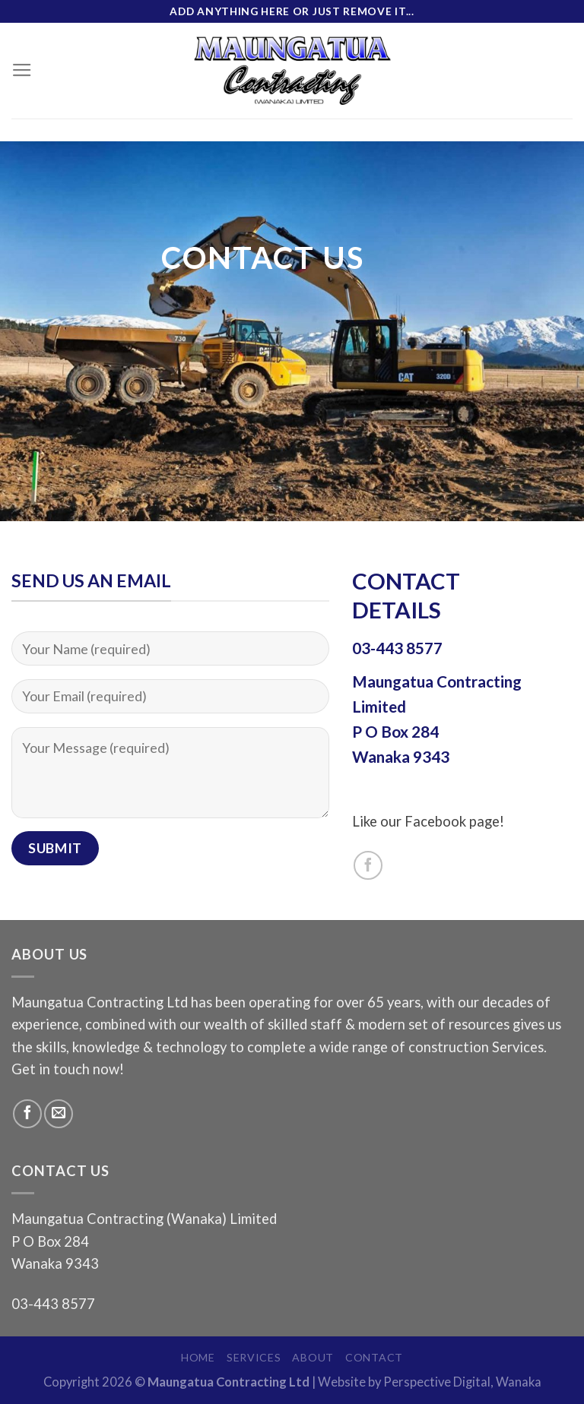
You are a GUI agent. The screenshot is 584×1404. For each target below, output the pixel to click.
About (313, 1357)
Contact (374, 1357)
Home (198, 1357)
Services (254, 1357)
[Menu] (22, 70)
